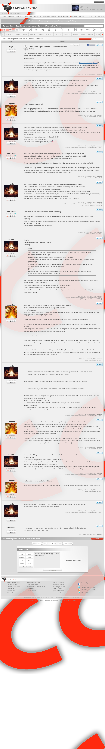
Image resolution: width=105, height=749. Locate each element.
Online (60, 16)
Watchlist (81, 16)
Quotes (54, 16)
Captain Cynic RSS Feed (88, 590)
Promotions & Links (58, 593)
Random (65, 16)
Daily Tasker (85, 592)
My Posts (73, 16)
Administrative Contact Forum (36, 587)
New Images (37, 16)
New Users (46, 16)
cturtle (87, 205)
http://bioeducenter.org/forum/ (88, 63)
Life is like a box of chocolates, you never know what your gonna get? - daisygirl (52, 21)
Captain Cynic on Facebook (86, 584)
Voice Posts (28, 16)
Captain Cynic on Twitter (88, 587)
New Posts (11, 16)
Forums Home (8, 26)
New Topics (19, 16)
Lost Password (31, 591)
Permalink (99, 74)
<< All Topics (9, 34)
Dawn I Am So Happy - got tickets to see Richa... (92, 8)
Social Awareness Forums (26, 26)
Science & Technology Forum (49, 26)
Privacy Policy (11, 593)
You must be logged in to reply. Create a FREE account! (47, 560)
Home (4, 16)
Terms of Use (63, 600)
